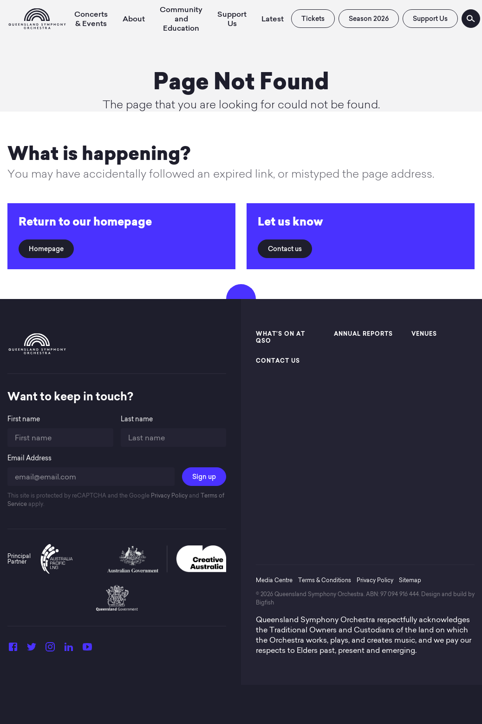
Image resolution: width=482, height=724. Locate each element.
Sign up (204, 476)
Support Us (430, 18)
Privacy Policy (169, 495)
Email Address (29, 458)
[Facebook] (13, 649)
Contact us (285, 249)
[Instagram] (50, 649)
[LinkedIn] (68, 649)
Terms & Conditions (324, 580)
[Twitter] (31, 649)
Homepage (46, 249)
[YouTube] (87, 649)
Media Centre (274, 580)
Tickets (313, 18)
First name (23, 419)
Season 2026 (369, 18)
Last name (137, 419)
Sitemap (410, 580)
